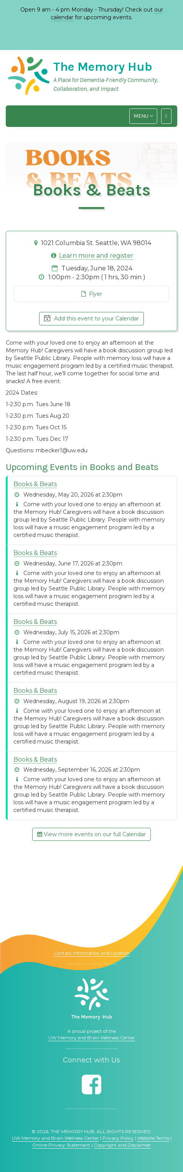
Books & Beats (35, 484)
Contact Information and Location (92, 953)
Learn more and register (96, 255)
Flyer (91, 293)
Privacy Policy (118, 1138)
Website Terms (153, 1138)
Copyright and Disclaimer (122, 1145)
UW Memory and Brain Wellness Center (91, 1037)
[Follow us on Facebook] (91, 1084)
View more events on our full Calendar (91, 834)
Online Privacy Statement (61, 1145)
